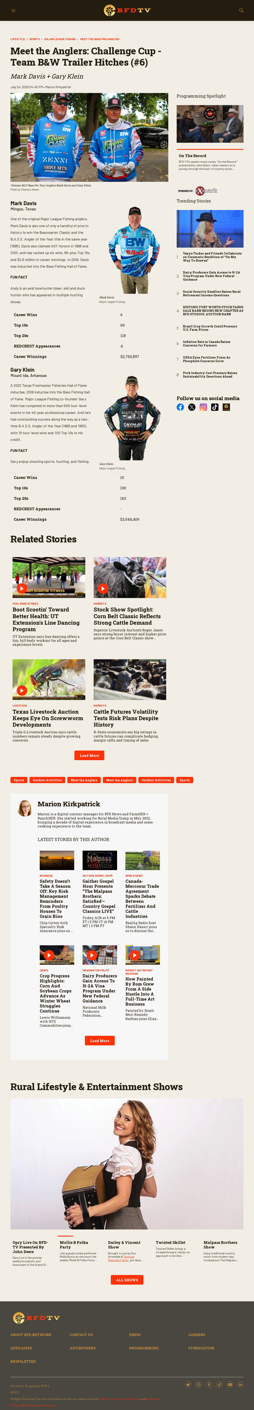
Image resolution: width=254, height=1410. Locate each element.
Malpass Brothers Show (220, 1245)
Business (46, 938)
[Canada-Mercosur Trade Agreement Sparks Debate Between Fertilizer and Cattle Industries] (142, 923)
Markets (100, 666)
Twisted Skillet (170, 1242)
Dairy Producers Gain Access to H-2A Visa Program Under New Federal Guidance (100, 1051)
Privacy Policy (107, 1399)
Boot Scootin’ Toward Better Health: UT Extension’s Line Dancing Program (46, 682)
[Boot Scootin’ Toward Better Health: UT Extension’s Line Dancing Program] (49, 640)
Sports (34, 39)
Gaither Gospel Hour (97, 938)
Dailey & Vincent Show (124, 1245)
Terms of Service (128, 1399)
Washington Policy (96, 1033)
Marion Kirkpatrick (69, 803)
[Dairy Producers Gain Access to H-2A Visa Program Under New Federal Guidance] (100, 1018)
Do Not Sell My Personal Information (32, 1405)
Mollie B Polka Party (74, 1245)
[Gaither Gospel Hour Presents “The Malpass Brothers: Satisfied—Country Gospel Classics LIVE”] (100, 923)
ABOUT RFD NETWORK (30, 1335)
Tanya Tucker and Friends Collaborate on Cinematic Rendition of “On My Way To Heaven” (212, 257)
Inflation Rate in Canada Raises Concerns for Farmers (206, 343)
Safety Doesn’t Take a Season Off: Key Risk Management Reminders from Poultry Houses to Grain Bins (55, 962)
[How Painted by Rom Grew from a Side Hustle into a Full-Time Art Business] (142, 1018)
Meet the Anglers (84, 780)
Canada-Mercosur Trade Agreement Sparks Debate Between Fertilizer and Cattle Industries (142, 962)
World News (134, 938)
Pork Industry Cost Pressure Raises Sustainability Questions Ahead (210, 374)
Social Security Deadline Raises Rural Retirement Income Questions (212, 293)
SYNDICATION (201, 1348)
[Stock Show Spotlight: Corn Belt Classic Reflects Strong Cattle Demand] (130, 640)
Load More (89, 755)
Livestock (20, 769)
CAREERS (196, 1335)
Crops (44, 1033)
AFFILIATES (21, 1348)
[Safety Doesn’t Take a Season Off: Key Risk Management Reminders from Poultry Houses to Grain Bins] (57, 923)
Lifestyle (17, 39)
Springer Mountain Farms (121, 1258)
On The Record (192, 155)
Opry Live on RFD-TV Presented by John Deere (30, 1247)
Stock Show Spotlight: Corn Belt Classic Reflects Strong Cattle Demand (127, 679)
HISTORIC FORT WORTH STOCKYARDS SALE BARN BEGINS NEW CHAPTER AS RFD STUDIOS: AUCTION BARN (213, 310)
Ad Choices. (153, 1399)
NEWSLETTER (23, 1361)
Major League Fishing (60, 39)
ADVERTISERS (83, 1348)
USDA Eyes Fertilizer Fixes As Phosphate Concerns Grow (206, 359)
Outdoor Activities (47, 780)
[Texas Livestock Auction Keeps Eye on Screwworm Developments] (49, 742)
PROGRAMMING (144, 1348)
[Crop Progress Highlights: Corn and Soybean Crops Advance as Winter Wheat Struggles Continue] (57, 1018)
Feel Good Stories (25, 666)
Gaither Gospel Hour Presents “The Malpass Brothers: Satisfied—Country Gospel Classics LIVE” (99, 959)
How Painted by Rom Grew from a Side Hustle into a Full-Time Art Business (139, 1055)
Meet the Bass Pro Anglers (99, 39)
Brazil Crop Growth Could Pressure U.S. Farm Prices (210, 328)
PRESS (134, 1335)
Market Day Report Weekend (139, 1035)
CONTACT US (81, 1335)
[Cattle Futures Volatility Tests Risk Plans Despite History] (130, 742)
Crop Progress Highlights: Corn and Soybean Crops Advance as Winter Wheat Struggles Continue (55, 1056)
